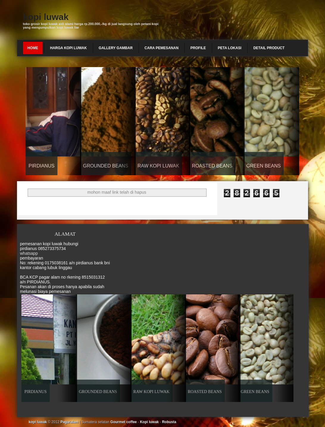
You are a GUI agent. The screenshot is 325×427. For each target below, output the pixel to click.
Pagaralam (69, 422)
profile (198, 48)
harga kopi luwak (68, 48)
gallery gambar (116, 48)
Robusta (169, 422)
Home (32, 48)
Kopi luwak (149, 422)
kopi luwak (45, 17)
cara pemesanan (162, 48)
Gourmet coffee (123, 422)
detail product (269, 48)
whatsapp (29, 253)
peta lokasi (229, 48)
